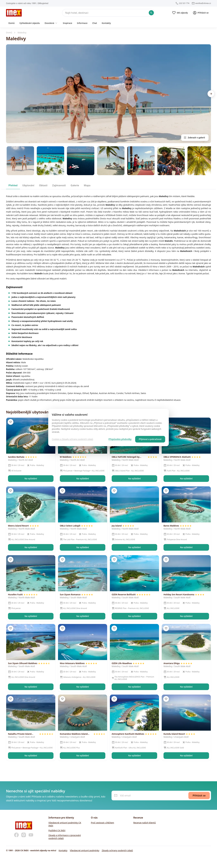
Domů (11, 23)
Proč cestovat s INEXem (102, 822)
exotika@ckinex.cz (203, 3)
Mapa (87, 185)
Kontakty (106, 23)
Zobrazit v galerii (194, 137)
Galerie (75, 185)
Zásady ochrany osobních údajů (117, 850)
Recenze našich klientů (144, 822)
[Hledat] (108, 13)
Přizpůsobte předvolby (120, 439)
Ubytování (28, 185)
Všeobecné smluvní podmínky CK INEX (65, 824)
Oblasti (43, 185)
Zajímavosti (59, 185)
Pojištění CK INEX (57, 830)
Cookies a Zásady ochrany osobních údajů (72, 439)
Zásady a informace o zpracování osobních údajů (65, 837)
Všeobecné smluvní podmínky (84, 850)
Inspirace (67, 23)
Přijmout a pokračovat (150, 439)
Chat (94, 23)
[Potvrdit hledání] (151, 12)
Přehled (12, 185)
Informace (82, 23)
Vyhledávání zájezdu (29, 23)
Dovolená (51, 23)
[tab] (13, 185)
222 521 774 (184, 3)
